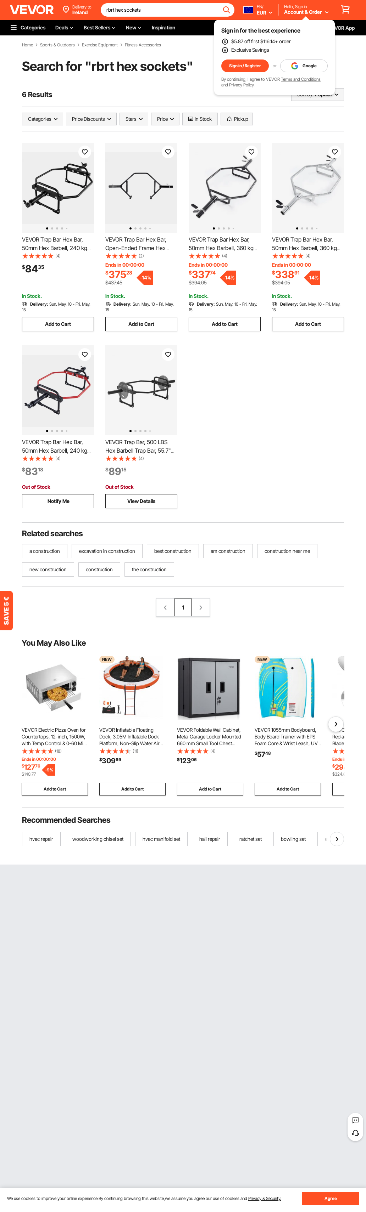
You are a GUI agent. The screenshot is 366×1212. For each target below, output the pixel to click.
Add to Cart (58, 324)
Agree (331, 1198)
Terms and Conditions (301, 79)
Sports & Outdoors (57, 45)
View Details (141, 501)
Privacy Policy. (242, 84)
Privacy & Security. (264, 1198)
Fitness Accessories (143, 45)
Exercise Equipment (100, 45)
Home (27, 45)
